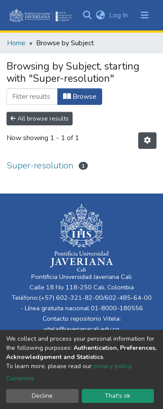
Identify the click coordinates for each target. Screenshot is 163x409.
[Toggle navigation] (144, 15)
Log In (119, 15)
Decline (42, 396)
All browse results (39, 118)
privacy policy (111, 366)
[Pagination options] (147, 140)
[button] (100, 15)
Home (16, 43)
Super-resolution (40, 165)
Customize (20, 378)
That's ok (117, 396)
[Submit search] (87, 15)
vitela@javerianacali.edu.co (81, 329)
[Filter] (32, 96)
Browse (79, 96)
